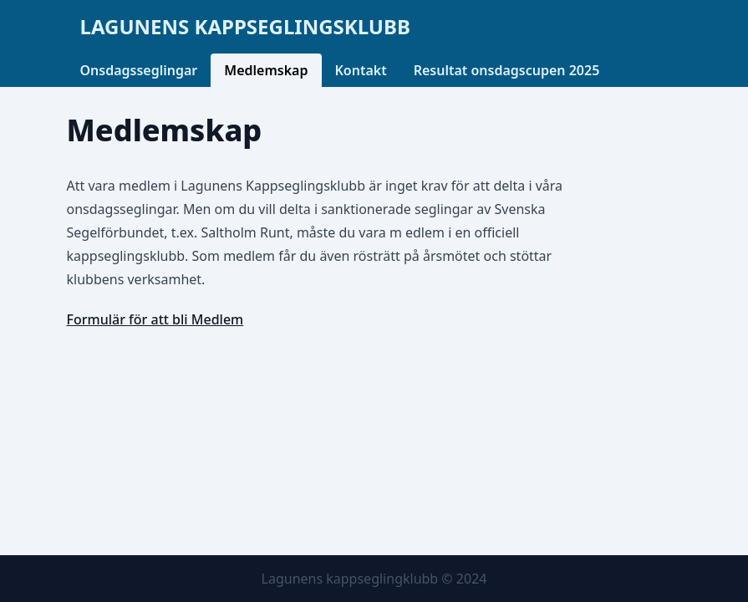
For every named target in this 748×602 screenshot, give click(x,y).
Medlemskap (266, 70)
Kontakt (361, 70)
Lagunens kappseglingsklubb (245, 26)
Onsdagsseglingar (139, 70)
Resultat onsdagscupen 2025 (507, 70)
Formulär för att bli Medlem (155, 319)
